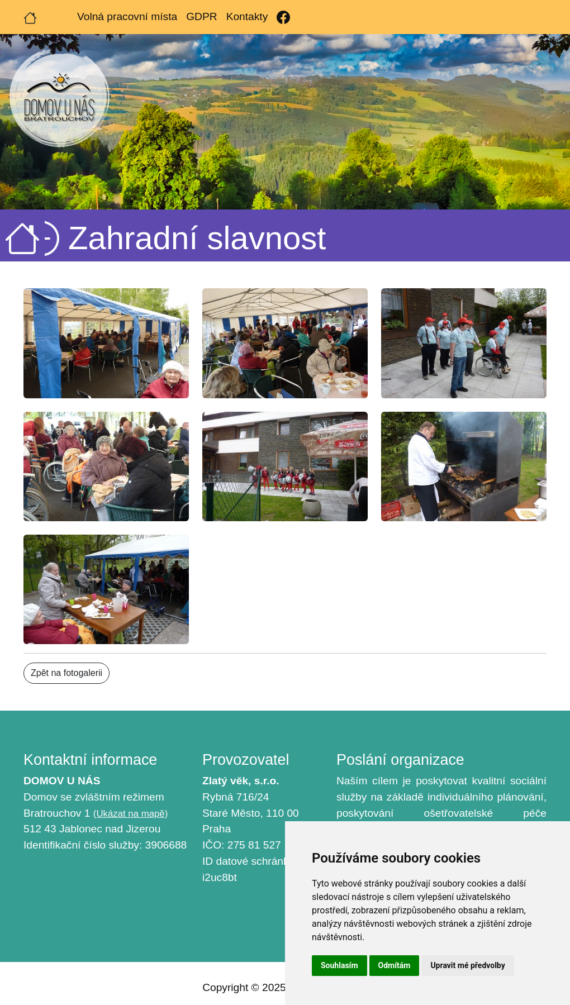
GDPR (201, 16)
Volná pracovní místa (127, 16)
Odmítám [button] (394, 965)
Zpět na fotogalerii (66, 673)
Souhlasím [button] (339, 965)
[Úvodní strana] (30, 17)
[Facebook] (283, 17)
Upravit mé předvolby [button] (467, 965)
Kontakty (247, 16)
